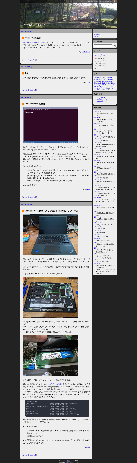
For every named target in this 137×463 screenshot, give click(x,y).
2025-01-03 (97, 197)
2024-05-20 (97, 234)
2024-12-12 (97, 205)
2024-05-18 (97, 238)
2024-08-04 (97, 223)
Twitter (96, 36)
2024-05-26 (97, 230)
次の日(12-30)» (104, 1)
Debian (88, 189)
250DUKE (97, 77)
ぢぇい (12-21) (102, 100)
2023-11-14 (97, 263)
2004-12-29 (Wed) (26, 67)
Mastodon (97, 34)
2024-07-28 (97, 227)
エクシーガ (103, 87)
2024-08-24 (97, 217)
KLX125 (104, 79)
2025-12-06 (97, 148)
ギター (99, 89)
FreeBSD (110, 77)
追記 (111, 1)
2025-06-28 (97, 166)
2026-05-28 (97, 117)
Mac (95, 81)
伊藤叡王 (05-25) (102, 102)
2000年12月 (100, 55)
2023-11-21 (97, 254)
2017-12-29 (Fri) (26, 97)
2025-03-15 (97, 176)
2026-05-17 (97, 129)
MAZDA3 (108, 81)
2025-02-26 (97, 180)
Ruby (108, 83)
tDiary (113, 83)
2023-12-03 (97, 248)
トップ (82, 1)
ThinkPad (105, 85)
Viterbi (111, 85)
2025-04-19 (97, 172)
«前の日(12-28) (90, 1)
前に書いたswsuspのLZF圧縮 (34, 42)
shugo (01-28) (101, 98)
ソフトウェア (86, 52)
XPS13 (96, 87)
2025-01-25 (97, 191)
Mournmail (97, 83)
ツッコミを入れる (29, 60)
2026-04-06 (97, 139)
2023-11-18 (97, 260)
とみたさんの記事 (54, 384)
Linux (88, 447)
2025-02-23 (97, 185)
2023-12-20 (97, 242)
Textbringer (97, 85)
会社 (103, 89)
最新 (97, 1)
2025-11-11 (97, 154)
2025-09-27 (97, 160)
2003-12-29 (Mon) (26, 31)
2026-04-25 (97, 135)
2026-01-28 (97, 143)
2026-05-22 (97, 123)
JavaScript (97, 79)
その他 (88, 82)
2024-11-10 (97, 211)
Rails (103, 83)
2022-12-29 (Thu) (26, 204)
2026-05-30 (97, 111)
